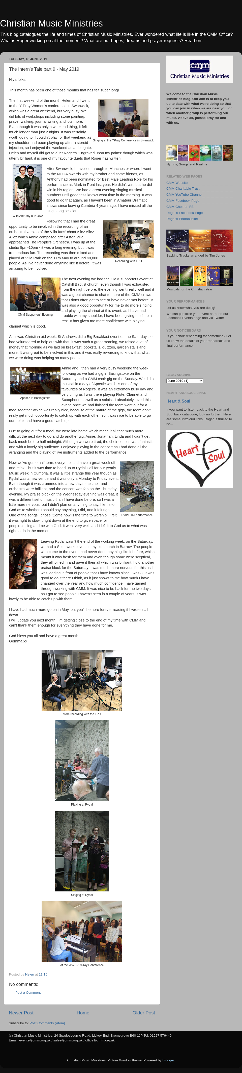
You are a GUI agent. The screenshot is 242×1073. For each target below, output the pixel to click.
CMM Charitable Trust (182, 188)
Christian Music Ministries (51, 23)
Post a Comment (28, 992)
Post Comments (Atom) (47, 1023)
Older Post (144, 1012)
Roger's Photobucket (182, 219)
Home (83, 1012)
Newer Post (21, 1012)
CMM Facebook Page (182, 201)
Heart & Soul (178, 401)
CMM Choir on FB (180, 207)
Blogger (168, 1060)
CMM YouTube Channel (184, 194)
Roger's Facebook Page (184, 213)
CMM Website (177, 183)
